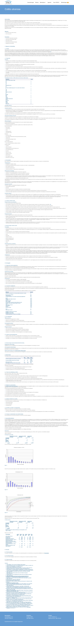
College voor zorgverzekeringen (11, 590)
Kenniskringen (30, 2)
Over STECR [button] (56, 2)
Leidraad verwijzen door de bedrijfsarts (12, 386)
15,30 (10, 360)
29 (50, 51)
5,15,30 (10, 358)
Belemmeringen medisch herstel (20, 350)
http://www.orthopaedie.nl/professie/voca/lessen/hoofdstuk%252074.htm (18, 576)
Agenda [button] (49, 2)
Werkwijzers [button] (42, 2)
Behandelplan (46, 553)
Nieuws (37, 2)
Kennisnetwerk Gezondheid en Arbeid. (12, 582)
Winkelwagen (65, 2)
